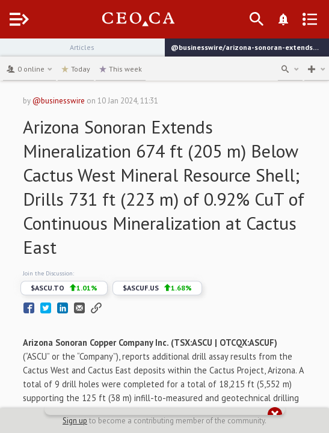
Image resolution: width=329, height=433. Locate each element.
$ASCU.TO (64, 288)
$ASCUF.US (157, 288)
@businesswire (59, 101)
